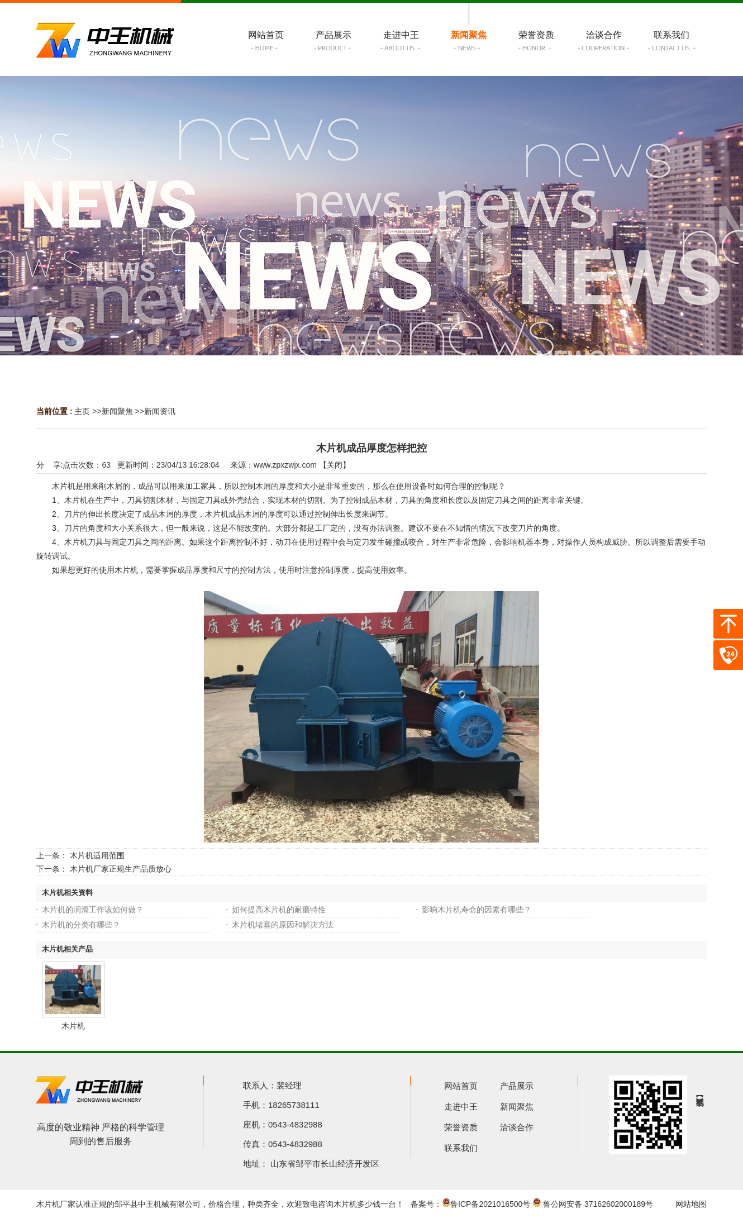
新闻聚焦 (117, 411)
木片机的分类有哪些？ (81, 924)
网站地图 (691, 1204)
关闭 (334, 464)
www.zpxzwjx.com (285, 464)
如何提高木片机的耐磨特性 (279, 909)
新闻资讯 (159, 411)
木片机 (73, 1025)
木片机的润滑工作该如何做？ (93, 909)
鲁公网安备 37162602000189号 (592, 1204)
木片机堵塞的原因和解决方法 (283, 924)
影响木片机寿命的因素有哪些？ (476, 909)
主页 (82, 411)
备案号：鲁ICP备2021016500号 (470, 1204)
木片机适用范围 (97, 855)
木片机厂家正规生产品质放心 (121, 868)
